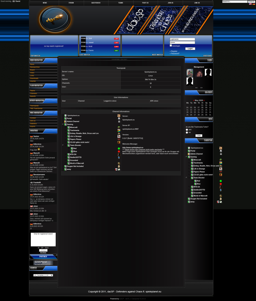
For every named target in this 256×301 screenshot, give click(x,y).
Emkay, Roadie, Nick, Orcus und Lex (84, 133)
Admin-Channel (73, 121)
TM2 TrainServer (36, 108)
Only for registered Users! (43, 240)
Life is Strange (75, 136)
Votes (32, 73)
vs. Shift (89, 38)
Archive (43, 253)
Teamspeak (34, 106)
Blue (75, 151)
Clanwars (33, 93)
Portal (69, 118)
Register (174, 51)
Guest (18, 1)
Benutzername (39, 175)
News (32, 64)
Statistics (33, 124)
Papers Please (75, 139)
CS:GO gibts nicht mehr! (79, 142)
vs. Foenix (90, 50)
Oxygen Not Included (75, 166)
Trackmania (74, 130)
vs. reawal (89, 42)
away (69, 169)
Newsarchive (35, 67)
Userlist (33, 81)
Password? (175, 53)
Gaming (70, 124)
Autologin (176, 46)
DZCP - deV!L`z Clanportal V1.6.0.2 (132, 299)
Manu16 (36, 153)
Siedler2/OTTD (75, 157)
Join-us (32, 121)
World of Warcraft (77, 163)
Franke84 (37, 182)
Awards (33, 96)
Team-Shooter (75, 145)
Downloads (34, 78)
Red (75, 148)
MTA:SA (73, 154)
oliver (35, 206)
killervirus (37, 144)
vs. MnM (89, 46)
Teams (32, 91)
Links (32, 75)
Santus (36, 136)
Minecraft (73, 127)
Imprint (32, 126)
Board (32, 70)
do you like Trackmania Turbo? (197, 127)
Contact (33, 118)
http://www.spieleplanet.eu (132, 148)
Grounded (74, 160)
